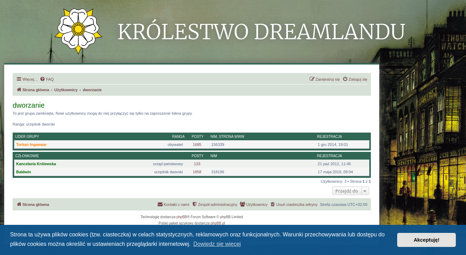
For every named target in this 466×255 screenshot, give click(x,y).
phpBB (182, 217)
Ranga (178, 137)
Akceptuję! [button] (427, 240)
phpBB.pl (218, 223)
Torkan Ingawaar (31, 144)
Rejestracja (329, 137)
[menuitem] (47, 79)
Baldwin (23, 172)
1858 (197, 172)
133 (197, 164)
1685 (197, 144)
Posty (198, 137)
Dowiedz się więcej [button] (217, 244)
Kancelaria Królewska (36, 164)
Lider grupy (27, 137)
